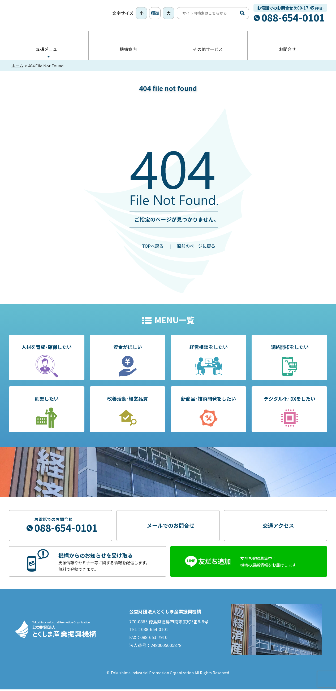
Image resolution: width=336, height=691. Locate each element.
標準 (155, 14)
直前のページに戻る (196, 247)
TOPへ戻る (152, 247)
